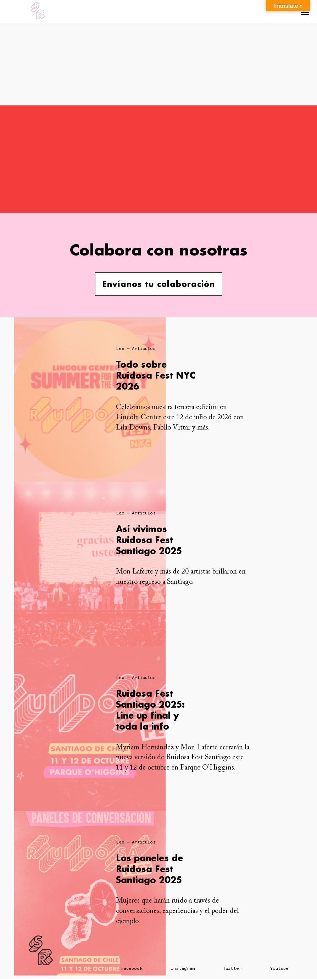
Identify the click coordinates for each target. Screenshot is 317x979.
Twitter (232, 968)
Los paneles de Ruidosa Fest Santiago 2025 (149, 868)
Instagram (183, 968)
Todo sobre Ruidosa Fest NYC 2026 (155, 375)
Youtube (279, 968)
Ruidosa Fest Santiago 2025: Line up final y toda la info (150, 710)
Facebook (132, 968)
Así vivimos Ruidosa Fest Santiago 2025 (149, 539)
